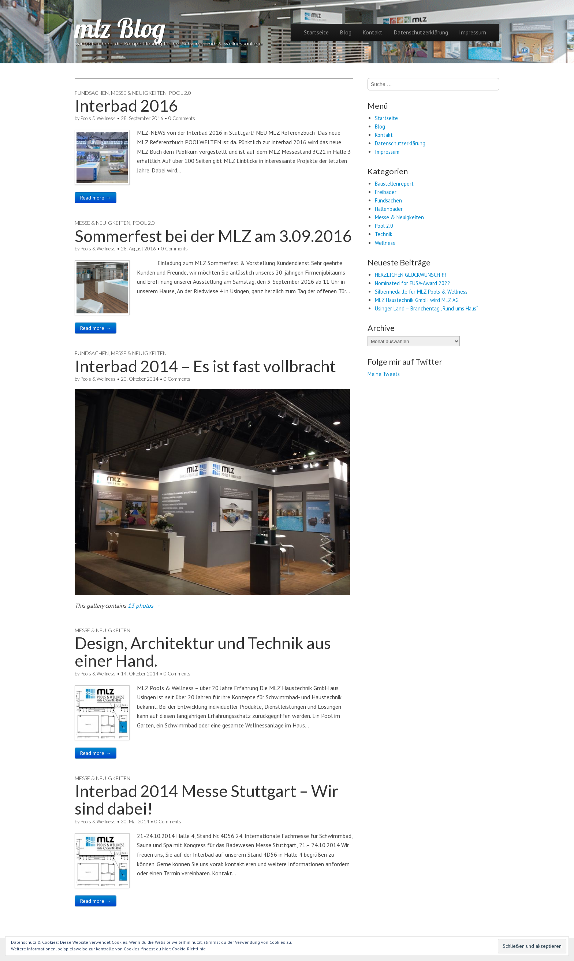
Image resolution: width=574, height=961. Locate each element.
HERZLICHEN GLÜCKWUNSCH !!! (410, 274)
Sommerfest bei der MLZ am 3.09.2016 (213, 235)
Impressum (472, 32)
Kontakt (372, 32)
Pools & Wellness (98, 118)
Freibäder (385, 192)
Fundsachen (92, 93)
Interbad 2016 (126, 105)
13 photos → (144, 605)
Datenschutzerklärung (421, 32)
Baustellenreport (394, 183)
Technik (383, 234)
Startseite (316, 32)
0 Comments (181, 118)
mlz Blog (120, 27)
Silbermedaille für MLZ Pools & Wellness (421, 291)
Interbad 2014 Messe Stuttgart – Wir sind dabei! (207, 799)
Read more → (95, 197)
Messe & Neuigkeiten (139, 93)
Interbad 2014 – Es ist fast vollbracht (205, 366)
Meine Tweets (384, 373)
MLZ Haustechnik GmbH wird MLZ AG (417, 300)
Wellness (385, 242)
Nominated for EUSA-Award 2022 (412, 283)
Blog (345, 32)
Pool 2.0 (180, 93)
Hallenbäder (389, 208)
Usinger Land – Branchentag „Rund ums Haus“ (426, 308)
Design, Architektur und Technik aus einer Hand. (203, 651)
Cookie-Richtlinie (189, 948)
